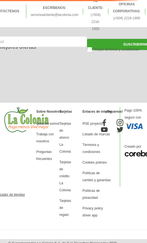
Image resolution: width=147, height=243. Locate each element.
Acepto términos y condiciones (116, 49)
